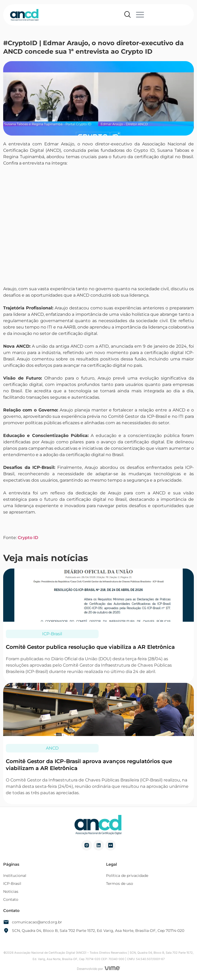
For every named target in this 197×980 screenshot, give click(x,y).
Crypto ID (28, 537)
